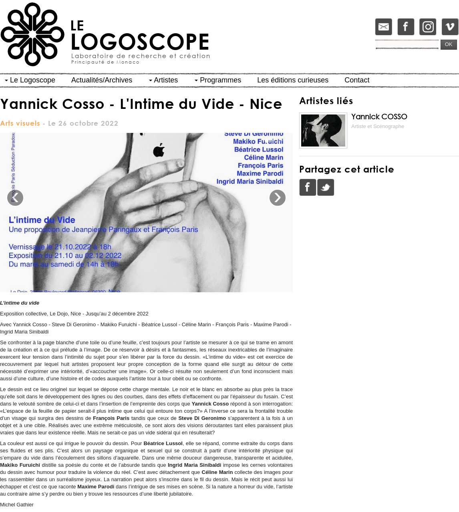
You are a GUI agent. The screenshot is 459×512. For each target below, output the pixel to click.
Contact (356, 80)
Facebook (308, 187)
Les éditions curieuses (292, 80)
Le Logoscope (30, 80)
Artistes (163, 80)
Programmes (218, 80)
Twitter (325, 187)
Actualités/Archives (101, 80)
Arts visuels (20, 123)
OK (449, 44)
